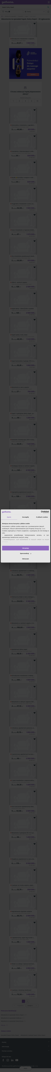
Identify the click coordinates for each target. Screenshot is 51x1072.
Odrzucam (25, 559)
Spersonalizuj (25, 553)
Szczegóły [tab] (25, 517)
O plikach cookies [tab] (42, 517)
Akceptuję (25, 548)
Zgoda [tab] (9, 517)
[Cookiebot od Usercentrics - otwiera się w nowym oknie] (41, 512)
